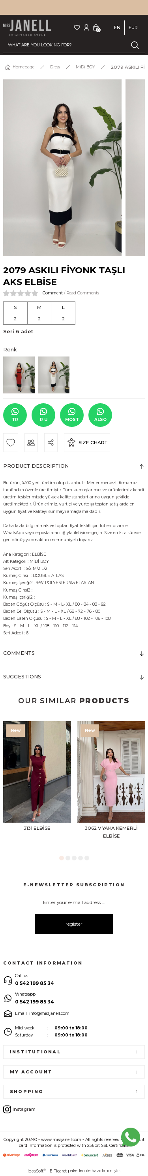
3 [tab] (74, 858)
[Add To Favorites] (10, 442)
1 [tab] (61, 858)
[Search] (74, 45)
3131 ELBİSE (37, 828)
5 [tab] (86, 858)
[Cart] (95, 27)
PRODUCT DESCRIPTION (36, 466)
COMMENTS (19, 653)
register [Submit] (74, 924)
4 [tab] (80, 858)
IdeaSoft (37, 1171)
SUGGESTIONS (22, 677)
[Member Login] (86, 27)
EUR (133, 27)
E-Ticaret (58, 1171)
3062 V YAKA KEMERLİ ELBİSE (111, 832)
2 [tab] (68, 858)
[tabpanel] (37, 785)
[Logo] (27, 28)
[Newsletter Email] (74, 902)
